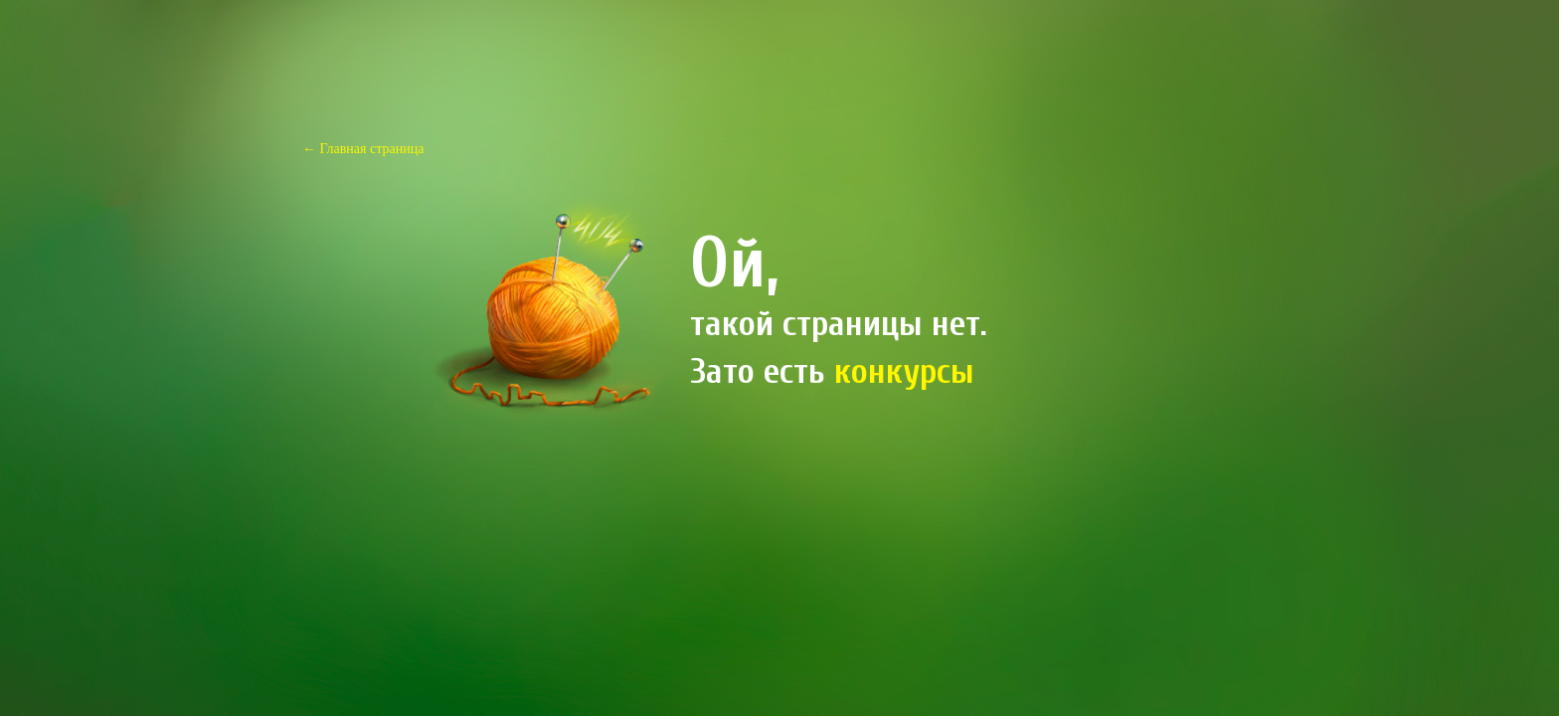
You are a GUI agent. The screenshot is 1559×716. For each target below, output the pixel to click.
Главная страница (372, 148)
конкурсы (904, 371)
